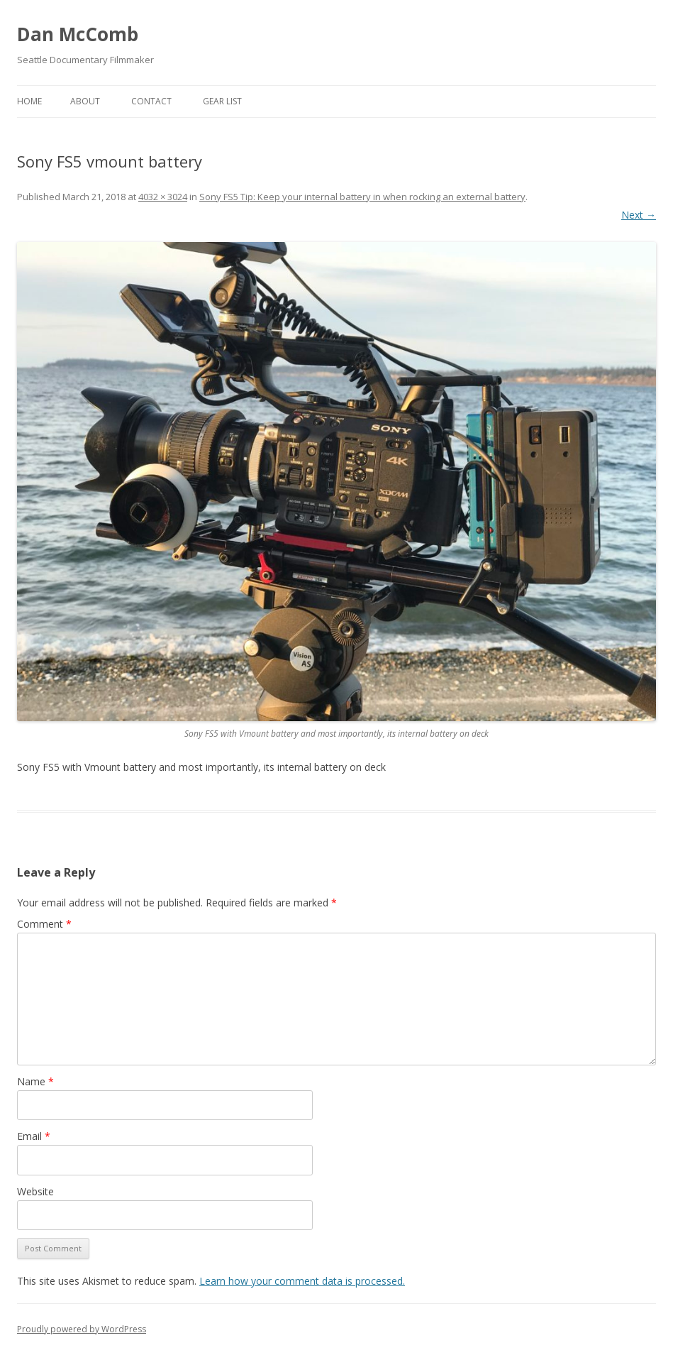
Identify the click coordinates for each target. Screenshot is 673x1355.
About (85, 101)
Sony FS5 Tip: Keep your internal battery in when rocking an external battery (362, 196)
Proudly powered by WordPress (81, 1329)
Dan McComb (77, 34)
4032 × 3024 (162, 196)
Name (35, 1081)
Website (35, 1191)
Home (29, 101)
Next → (638, 214)
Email (33, 1136)
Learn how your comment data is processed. (302, 1281)
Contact (151, 101)
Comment (44, 924)
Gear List (222, 101)
